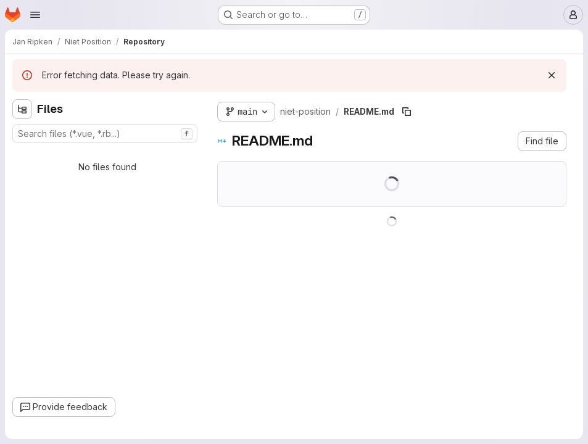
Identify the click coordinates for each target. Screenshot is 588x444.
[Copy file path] (406, 111)
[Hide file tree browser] (22, 109)
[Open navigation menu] (35, 15)
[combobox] (104, 133)
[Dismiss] (551, 75)
